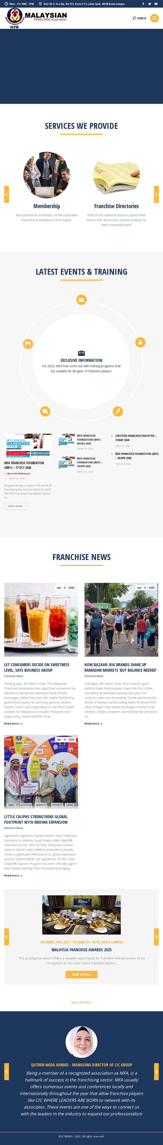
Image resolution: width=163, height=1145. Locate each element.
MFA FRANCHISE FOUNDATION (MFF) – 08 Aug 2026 (89, 439)
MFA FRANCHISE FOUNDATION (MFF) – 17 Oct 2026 (24, 465)
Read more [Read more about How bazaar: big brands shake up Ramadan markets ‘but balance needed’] (93, 723)
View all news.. (81, 1002)
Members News (13, 828)
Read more (15, 506)
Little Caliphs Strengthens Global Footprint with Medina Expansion (35, 819)
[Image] (46, 175)
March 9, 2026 (122, 446)
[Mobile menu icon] (154, 18)
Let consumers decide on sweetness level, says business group (36, 667)
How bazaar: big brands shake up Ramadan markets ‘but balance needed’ (120, 667)
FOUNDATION (16, 453)
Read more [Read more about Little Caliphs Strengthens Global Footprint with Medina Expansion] (13, 875)
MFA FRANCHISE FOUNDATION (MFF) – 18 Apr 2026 (89, 462)
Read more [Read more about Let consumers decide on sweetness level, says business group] (13, 723)
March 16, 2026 (16, 478)
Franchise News (13, 676)
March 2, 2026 (122, 464)
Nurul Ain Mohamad (18, 473)
